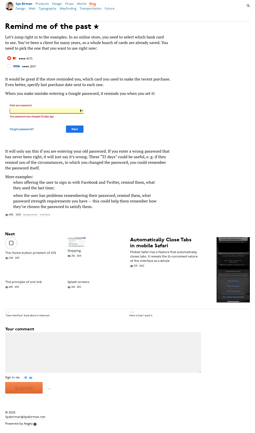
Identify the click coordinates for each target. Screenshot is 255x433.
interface (45, 214)
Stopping (74, 251)
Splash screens (78, 282)
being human (30, 214)
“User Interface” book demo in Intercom (27, 315)
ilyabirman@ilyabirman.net (25, 417)
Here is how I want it (140, 315)
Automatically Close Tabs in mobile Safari (160, 243)
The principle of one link (23, 282)
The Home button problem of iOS (30, 253)
